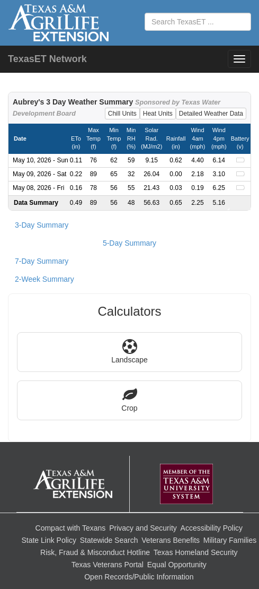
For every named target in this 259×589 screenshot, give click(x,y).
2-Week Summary (44, 279)
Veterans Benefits (170, 540)
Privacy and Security (143, 528)
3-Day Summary (41, 225)
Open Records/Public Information (138, 577)
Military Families (229, 540)
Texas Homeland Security (196, 552)
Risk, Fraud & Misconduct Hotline (95, 552)
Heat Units (158, 113)
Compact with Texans (70, 528)
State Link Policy (48, 540)
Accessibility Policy (212, 528)
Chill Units (122, 113)
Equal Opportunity (177, 564)
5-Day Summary (129, 243)
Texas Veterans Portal (108, 564)
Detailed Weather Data (211, 113)
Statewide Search (109, 540)
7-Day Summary (41, 261)
